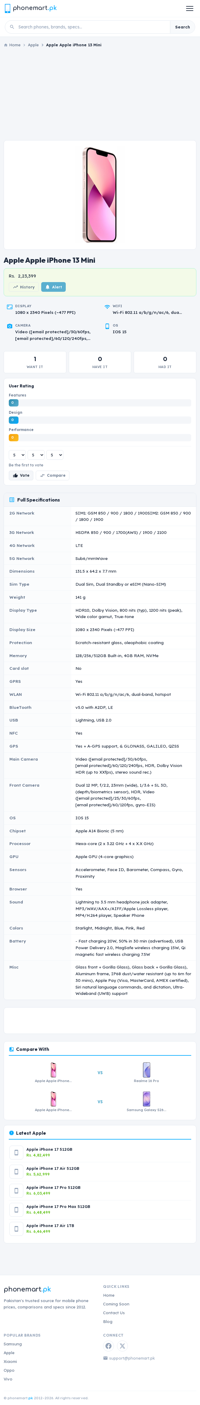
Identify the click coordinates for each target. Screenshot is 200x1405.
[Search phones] (92, 27)
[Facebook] (108, 1346)
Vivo (8, 1379)
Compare (52, 475)
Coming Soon (116, 1303)
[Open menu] (189, 8)
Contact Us (114, 1312)
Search (182, 27)
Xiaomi (10, 1361)
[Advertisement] (100, 94)
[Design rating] (36, 455)
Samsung (13, 1343)
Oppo (9, 1370)
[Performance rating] (54, 455)
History (24, 287)
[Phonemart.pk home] (30, 8)
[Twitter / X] (122, 1346)
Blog (107, 1321)
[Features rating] (17, 455)
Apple (33, 44)
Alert (53, 287)
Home (109, 1295)
